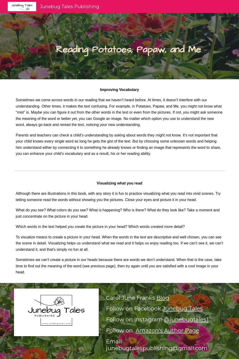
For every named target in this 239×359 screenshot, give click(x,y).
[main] (128, 46)
